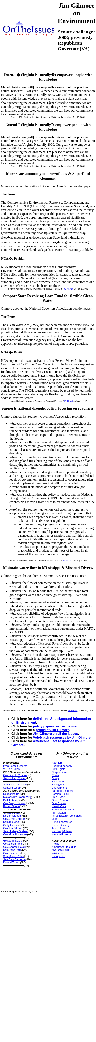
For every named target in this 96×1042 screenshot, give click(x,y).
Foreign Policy (60, 793)
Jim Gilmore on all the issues (55, 733)
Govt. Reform (60, 800)
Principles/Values (62, 821)
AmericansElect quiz (64, 846)
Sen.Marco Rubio (13, 856)
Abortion (57, 762)
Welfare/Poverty (61, 834)
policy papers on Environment (56, 726)
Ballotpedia (58, 856)
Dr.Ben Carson (12, 815)
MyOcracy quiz (61, 849)
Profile (55, 843)
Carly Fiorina (10, 825)
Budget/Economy (62, 765)
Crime (55, 775)
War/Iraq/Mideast (62, 831)
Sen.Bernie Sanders (15, 784)
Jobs (54, 818)
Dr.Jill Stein (10, 800)
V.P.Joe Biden (11, 769)
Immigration (59, 812)
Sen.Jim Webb (12, 787)
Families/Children (62, 790)
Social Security (61, 825)
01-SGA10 (68, 560)
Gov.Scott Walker (13, 865)
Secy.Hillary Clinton (14, 778)
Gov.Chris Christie (14, 818)
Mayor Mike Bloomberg (17, 797)
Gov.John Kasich (13, 840)
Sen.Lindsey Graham (15, 831)
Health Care (59, 806)
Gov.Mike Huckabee (15, 834)
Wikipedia (57, 853)
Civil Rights (58, 769)
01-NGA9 (68, 401)
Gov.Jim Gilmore (13, 828)
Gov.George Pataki (14, 846)
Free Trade (58, 797)
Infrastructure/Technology (67, 815)
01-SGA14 (73, 710)
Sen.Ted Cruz (11, 821)
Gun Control (59, 803)
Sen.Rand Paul (12, 849)
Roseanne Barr (12, 793)
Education (58, 781)
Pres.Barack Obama (15, 765)
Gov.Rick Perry (12, 853)
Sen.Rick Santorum (14, 859)
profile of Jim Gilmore (52, 730)
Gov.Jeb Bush (11, 812)
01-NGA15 (68, 289)
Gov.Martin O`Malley (15, 781)
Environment (59, 787)
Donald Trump (11, 862)
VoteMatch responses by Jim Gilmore (62, 737)
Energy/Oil (58, 784)
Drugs (55, 778)
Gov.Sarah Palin (13, 843)
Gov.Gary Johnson (14, 803)
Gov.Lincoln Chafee (15, 775)
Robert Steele (11, 806)
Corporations (59, 772)
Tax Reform (58, 828)
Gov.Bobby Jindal (13, 837)
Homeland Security (63, 809)
